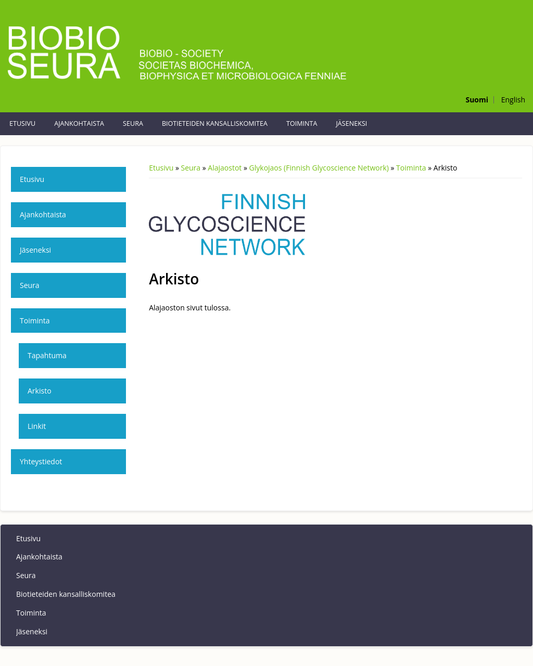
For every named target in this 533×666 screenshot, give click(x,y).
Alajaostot (225, 168)
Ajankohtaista (79, 123)
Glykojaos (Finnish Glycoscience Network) (319, 168)
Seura (133, 123)
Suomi (476, 100)
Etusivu (22, 123)
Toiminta (301, 123)
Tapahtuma (47, 355)
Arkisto (40, 391)
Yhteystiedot (41, 461)
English (513, 100)
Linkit (37, 426)
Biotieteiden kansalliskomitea (215, 123)
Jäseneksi (351, 123)
